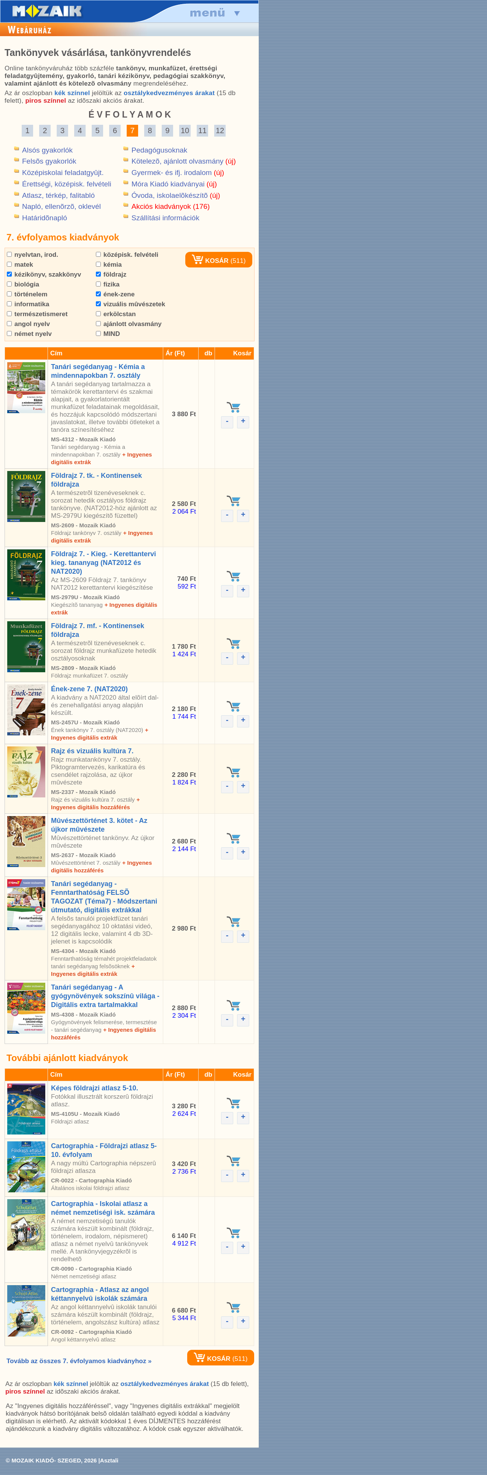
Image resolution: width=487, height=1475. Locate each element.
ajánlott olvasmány (129, 324)
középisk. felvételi (127, 254)
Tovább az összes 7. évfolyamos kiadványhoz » (78, 1361)
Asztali (109, 1460)
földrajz (111, 274)
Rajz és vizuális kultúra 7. (92, 751)
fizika (107, 284)
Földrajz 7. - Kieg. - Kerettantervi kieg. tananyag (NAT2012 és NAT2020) (103, 562)
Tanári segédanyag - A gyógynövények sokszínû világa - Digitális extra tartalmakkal (105, 996)
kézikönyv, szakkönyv (44, 274)
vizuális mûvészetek (130, 304)
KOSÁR (210, 260)
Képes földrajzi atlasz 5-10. (94, 1088)
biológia (23, 284)
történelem (27, 294)
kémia (109, 264)
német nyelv (29, 333)
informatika (28, 304)
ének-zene (115, 294)
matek (20, 264)
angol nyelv (28, 324)
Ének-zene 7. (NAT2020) (89, 689)
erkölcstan (116, 314)
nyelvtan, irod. (32, 254)
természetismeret (37, 314)
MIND (108, 333)
